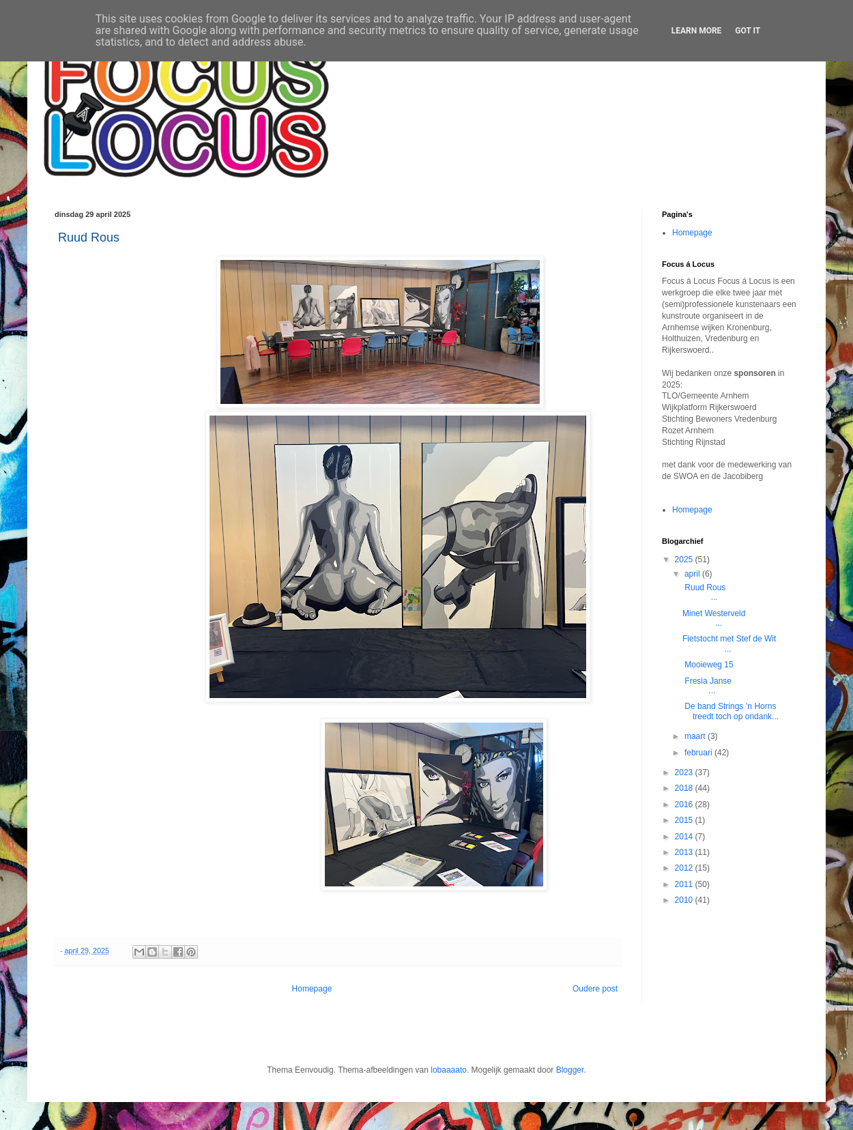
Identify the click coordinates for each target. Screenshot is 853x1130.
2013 (685, 852)
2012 (685, 868)
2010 (685, 900)
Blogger (570, 1070)
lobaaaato (449, 1070)
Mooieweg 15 (708, 664)
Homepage (312, 989)
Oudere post (595, 989)
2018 (685, 788)
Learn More (696, 30)
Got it (747, 30)
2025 (685, 559)
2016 (685, 804)
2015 (685, 820)
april (693, 574)
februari (699, 752)
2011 (685, 884)
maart (696, 736)
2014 (685, 836)
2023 (685, 772)
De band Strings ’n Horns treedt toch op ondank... (730, 711)
